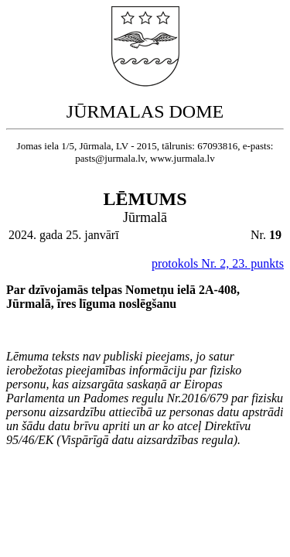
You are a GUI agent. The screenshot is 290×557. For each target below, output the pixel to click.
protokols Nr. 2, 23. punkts (218, 263)
